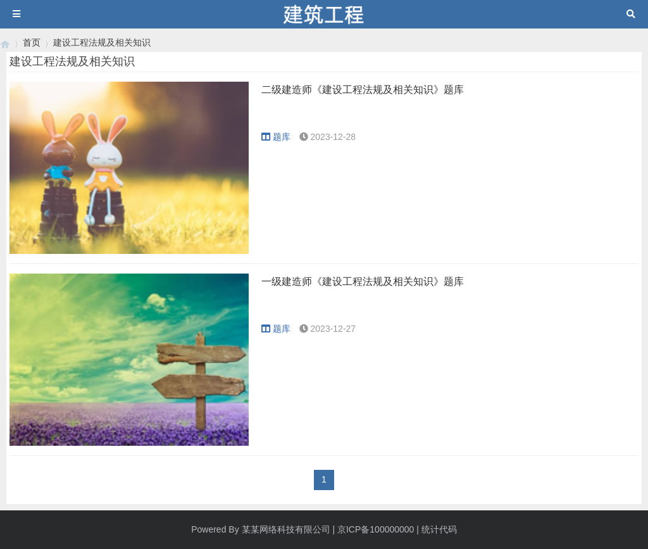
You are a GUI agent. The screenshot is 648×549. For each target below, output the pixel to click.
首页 (31, 42)
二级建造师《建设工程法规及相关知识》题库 (362, 89)
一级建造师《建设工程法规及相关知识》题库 (362, 281)
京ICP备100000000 (375, 529)
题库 (275, 137)
